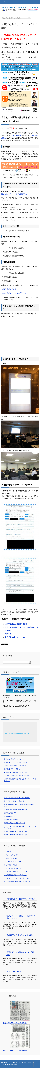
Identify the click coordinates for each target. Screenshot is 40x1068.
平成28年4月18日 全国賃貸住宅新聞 (15, 1050)
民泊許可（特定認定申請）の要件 (15, 801)
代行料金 (8, 630)
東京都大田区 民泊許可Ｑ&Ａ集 (14, 823)
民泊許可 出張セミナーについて (16, 637)
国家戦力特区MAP (10, 813)
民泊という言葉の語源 (11, 858)
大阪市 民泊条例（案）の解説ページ (13, 293)
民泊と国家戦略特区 (14, 971)
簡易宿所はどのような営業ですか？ (15, 762)
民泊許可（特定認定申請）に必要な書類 (17, 798)
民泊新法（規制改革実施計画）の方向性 (17, 775)
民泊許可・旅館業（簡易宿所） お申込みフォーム (21, 627)
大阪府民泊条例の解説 (11, 819)
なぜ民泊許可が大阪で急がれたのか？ (16, 809)
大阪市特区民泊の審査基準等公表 (16, 624)
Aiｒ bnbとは (8, 852)
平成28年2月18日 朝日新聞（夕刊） (15, 1023)
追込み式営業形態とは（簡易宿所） (15, 766)
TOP (16, 18)
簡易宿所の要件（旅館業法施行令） (15, 769)
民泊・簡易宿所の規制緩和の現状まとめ (17, 881)
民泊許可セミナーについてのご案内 (15, 871)
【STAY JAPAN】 (16, 135)
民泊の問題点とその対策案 (12, 861)
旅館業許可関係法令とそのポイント (15, 772)
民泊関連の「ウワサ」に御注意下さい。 (17, 878)
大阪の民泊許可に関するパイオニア (21, 899)
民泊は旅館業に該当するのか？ (14, 759)
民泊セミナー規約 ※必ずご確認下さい (14, 194)
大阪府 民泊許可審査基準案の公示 (15, 834)
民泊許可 (8, 634)
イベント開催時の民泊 (11, 855)
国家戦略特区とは (10, 816)
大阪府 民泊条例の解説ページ (11, 289)
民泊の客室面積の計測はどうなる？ (15, 831)
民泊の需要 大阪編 (10, 865)
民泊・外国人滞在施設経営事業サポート (18, 733)
